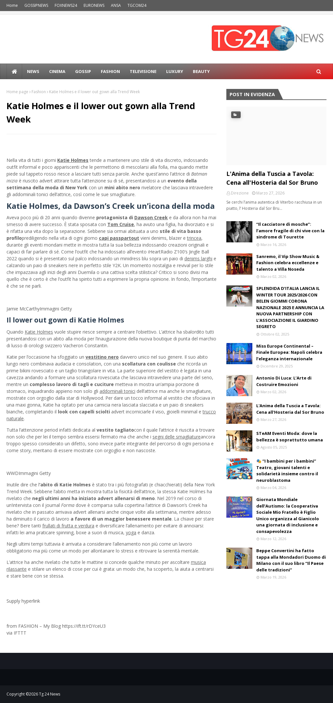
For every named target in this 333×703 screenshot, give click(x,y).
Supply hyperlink (23, 601)
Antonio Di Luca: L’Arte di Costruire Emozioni (284, 381)
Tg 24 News (49, 694)
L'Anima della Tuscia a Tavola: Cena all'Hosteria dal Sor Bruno (272, 178)
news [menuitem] (33, 71)
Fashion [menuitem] (110, 71)
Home (12, 5)
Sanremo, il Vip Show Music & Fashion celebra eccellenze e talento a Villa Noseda (287, 262)
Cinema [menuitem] (57, 71)
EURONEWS (94, 5)
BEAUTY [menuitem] (201, 71)
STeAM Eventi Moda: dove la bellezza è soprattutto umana (289, 436)
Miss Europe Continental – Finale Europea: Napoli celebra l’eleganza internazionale (289, 352)
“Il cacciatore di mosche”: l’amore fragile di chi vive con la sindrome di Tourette (290, 230)
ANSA (116, 5)
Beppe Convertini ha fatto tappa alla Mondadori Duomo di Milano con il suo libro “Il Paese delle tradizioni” (291, 560)
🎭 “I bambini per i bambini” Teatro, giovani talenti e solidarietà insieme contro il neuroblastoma (287, 470)
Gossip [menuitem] (83, 71)
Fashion (39, 91)
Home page (17, 91)
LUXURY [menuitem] (174, 71)
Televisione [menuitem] (143, 71)
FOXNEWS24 (66, 5)
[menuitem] (14, 71)
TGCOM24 (136, 5)
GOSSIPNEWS (36, 5)
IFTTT (20, 633)
